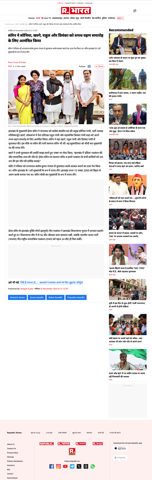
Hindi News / (10, 24)
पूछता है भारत (76, 433)
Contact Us (11, 448)
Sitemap (10, 457)
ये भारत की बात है (115, 433)
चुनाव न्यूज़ (112, 240)
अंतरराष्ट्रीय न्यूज (114, 64)
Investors (11, 465)
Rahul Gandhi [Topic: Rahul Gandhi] (55, 297)
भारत (10, 66)
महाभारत (89, 433)
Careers (10, 474)
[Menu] (133, 10)
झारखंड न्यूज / (24, 24)
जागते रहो (101, 433)
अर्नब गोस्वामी (62, 433)
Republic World (70, 3)
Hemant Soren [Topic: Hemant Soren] (17, 297)
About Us (10, 444)
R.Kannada (89, 3)
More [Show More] (120, 18)
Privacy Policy (12, 453)
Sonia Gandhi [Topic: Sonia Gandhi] (37, 297)
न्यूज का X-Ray (35, 433)
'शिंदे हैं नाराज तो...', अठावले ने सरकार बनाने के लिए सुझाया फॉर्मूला (51, 282)
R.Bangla (80, 3)
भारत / (17, 24)
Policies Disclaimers (15, 461)
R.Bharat (60, 3)
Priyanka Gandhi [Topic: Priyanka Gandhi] (76, 297)
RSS (8, 469)
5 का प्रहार (49, 433)
